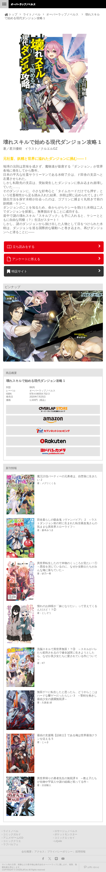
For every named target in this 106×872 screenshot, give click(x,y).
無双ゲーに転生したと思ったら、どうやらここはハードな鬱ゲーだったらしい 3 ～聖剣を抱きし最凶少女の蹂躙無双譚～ (67, 695)
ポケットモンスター (65, 834)
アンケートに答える (23, 259)
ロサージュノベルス (65, 831)
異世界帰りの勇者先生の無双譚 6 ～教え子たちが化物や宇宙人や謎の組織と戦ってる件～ (67, 780)
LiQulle (58, 841)
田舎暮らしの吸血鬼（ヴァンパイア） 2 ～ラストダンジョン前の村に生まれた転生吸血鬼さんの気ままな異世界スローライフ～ (67, 523)
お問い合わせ (93, 867)
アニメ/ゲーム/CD (13, 837)
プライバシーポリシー (60, 851)
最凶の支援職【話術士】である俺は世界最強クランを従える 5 (67, 737)
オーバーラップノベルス (62, 14)
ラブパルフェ (10, 844)
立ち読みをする (21, 246)
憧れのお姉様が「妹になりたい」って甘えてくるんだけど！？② (67, 607)
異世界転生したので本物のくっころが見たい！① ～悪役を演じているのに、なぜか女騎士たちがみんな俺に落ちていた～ (68, 566)
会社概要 (26, 851)
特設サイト (17, 271)
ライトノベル (32, 14)
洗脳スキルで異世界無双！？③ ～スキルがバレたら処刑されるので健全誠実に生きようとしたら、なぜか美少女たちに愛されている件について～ (67, 654)
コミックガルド (12, 834)
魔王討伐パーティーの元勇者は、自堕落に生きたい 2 (67, 478)
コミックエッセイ (64, 837)
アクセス (39, 851)
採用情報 (80, 851)
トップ (13, 14)
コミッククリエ (12, 841)
